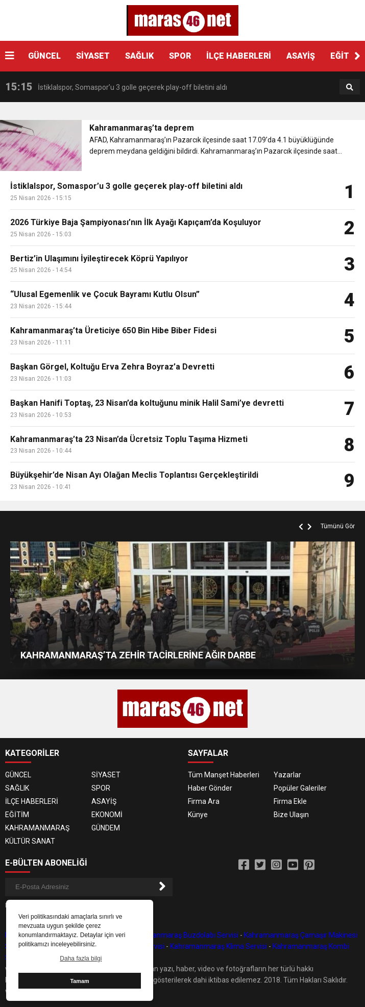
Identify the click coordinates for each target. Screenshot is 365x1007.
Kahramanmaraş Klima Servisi (218, 946)
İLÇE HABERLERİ (238, 56)
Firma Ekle (290, 801)
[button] (357, 56)
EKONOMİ (107, 814)
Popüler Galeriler (300, 788)
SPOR (180, 56)
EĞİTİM (17, 814)
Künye (198, 814)
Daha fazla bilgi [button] (81, 958)
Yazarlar (287, 775)
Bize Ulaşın (291, 814)
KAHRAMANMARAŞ (37, 828)
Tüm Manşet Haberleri (223, 775)
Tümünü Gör (338, 526)
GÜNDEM (105, 828)
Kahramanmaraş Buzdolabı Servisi (182, 935)
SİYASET (93, 56)
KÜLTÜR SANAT (30, 841)
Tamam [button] (79, 981)
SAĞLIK (139, 56)
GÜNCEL (44, 56)
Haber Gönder (210, 788)
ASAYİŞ (300, 56)
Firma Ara (204, 801)
